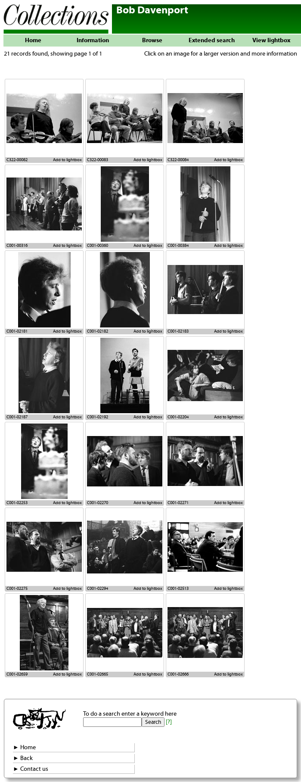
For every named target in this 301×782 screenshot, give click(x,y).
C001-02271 (178, 503)
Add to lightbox (67, 160)
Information (93, 40)
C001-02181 (17, 331)
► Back (23, 758)
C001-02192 (97, 417)
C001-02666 (178, 674)
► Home (24, 747)
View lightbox (271, 40)
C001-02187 (17, 417)
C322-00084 (178, 160)
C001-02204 (178, 417)
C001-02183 (178, 331)
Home (33, 40)
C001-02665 (97, 674)
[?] (169, 722)
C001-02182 (97, 331)
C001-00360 (97, 245)
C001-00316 (17, 245)
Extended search (212, 40)
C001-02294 (97, 588)
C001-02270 (97, 503)
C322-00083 (97, 160)
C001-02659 (17, 674)
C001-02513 (178, 588)
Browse (152, 40)
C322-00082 (17, 160)
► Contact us (30, 769)
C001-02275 (17, 588)
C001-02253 (17, 503)
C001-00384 (178, 245)
